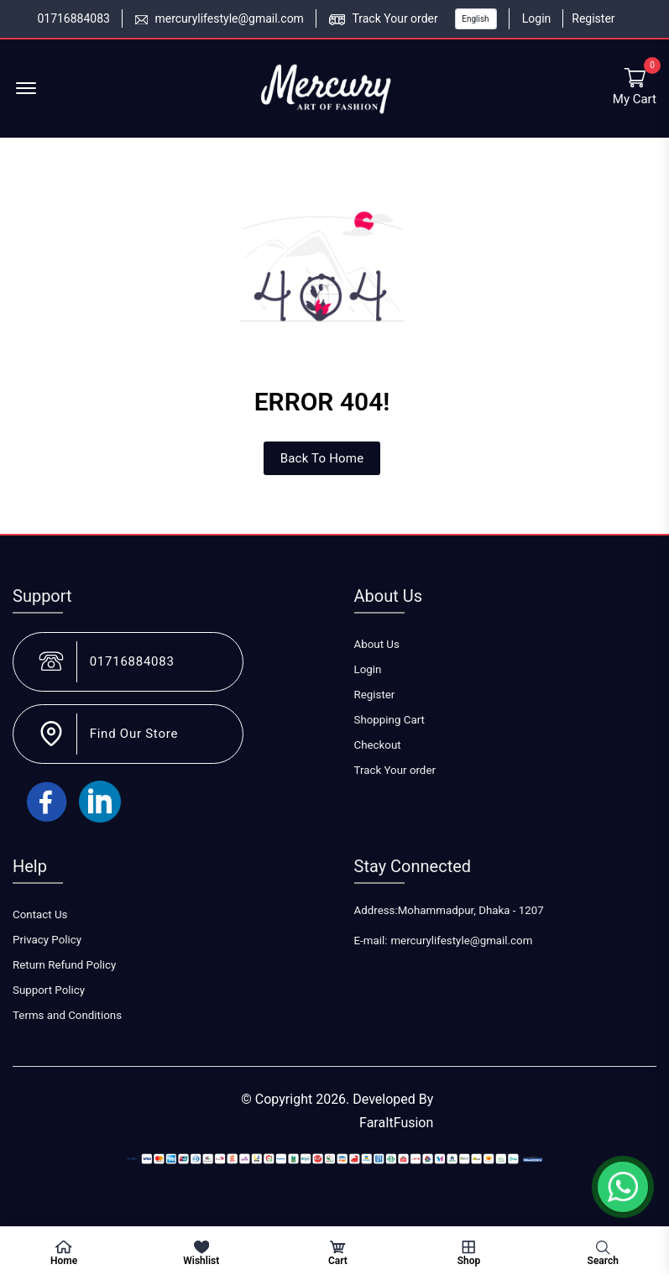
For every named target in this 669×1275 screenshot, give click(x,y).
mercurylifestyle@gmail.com (228, 18)
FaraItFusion (396, 1123)
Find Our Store (134, 733)
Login (536, 18)
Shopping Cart (389, 719)
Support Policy (49, 990)
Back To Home (322, 458)
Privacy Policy (47, 939)
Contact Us (40, 914)
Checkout (377, 745)
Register (593, 18)
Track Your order (394, 18)
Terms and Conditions (67, 1015)
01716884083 (73, 18)
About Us (377, 644)
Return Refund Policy (64, 965)
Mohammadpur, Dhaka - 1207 (471, 910)
